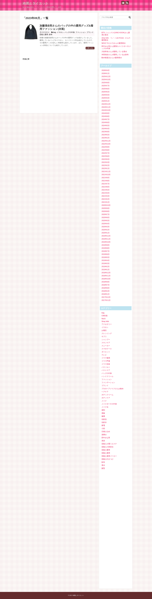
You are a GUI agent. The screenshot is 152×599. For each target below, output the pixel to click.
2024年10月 (106, 110)
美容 (103, 441)
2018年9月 (106, 282)
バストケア (106, 370)
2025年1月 (106, 101)
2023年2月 (106, 138)
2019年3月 (106, 263)
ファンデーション (108, 382)
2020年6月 (106, 217)
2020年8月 (106, 211)
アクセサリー (107, 324)
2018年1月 (106, 294)
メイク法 (105, 407)
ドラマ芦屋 (106, 361)
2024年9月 (106, 113)
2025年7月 (106, 86)
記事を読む (90, 48)
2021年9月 (106, 178)
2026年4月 (106, 70)
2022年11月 (106, 141)
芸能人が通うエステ (109, 444)
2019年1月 (106, 269)
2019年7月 (106, 251)
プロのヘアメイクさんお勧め (113, 389)
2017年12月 (106, 297)
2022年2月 (106, 165)
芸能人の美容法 (107, 447)
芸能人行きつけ (107, 459)
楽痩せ (104, 434)
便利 (103, 410)
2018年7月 (106, 285)
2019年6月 (106, 254)
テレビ (104, 355)
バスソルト (106, 367)
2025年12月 (106, 76)
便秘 (103, 413)
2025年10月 (106, 79)
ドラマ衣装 (106, 364)
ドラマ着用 (106, 358)
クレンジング (107, 333)
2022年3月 (106, 162)
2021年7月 (106, 184)
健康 (103, 416)
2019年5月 (106, 257)
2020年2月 (106, 230)
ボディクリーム (107, 395)
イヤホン (60, 32)
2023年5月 (106, 135)
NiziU (104, 319)
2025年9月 (106, 83)
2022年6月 (106, 156)
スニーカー (106, 346)
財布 (50, 34)
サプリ (104, 336)
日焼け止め (106, 431)
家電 (103, 425)
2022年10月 (106, 144)
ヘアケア (105, 392)
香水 (103, 465)
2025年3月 (106, 98)
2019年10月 (106, 242)
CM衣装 (105, 316)
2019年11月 (106, 239)
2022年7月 (106, 153)
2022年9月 (106, 147)
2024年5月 (106, 125)
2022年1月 (106, 168)
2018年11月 (106, 276)
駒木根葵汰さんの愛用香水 (112, 58)
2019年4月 (106, 260)
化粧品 (104, 419)
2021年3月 (106, 196)
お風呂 (104, 330)
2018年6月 (106, 288)
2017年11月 (106, 300)
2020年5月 (106, 220)
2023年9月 (106, 132)
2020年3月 (106, 227)
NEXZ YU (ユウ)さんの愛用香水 (114, 43)
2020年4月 (106, 224)
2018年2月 (106, 291)
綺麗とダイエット (36, 3)
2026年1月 (106, 73)
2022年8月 (106, 150)
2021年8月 (106, 181)
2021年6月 (106, 187)
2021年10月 (106, 174)
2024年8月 (106, 116)
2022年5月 (106, 159)
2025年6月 (106, 89)
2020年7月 (106, 214)
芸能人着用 (106, 453)
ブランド (90, 32)
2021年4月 (106, 193)
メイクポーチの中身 (109, 404)
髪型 (103, 468)
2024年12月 (106, 104)
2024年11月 (106, 107)
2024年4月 (106, 128)
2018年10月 (106, 279)
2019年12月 (106, 236)
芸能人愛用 (44, 34)
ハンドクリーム (107, 376)
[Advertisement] (58, 85)
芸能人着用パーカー (109, 456)
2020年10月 (106, 205)
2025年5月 (106, 92)
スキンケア (106, 343)
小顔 (103, 428)
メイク (104, 401)
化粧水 (104, 422)
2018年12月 (106, 273)
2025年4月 (106, 95)
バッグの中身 (69, 32)
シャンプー (106, 339)
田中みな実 (106, 438)
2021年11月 (106, 171)
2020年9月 (106, 208)
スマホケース (107, 349)
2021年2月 (106, 199)
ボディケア (106, 398)
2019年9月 (106, 245)
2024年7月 (106, 119)
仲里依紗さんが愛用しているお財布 (115, 54)
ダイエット (106, 352)
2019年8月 (106, 248)
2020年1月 (106, 233)
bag (54, 32)
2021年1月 (106, 202)
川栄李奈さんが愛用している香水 (114, 51)
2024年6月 (106, 122)
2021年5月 (106, 190)
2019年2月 (106, 266)
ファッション (81, 32)
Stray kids (105, 321)
